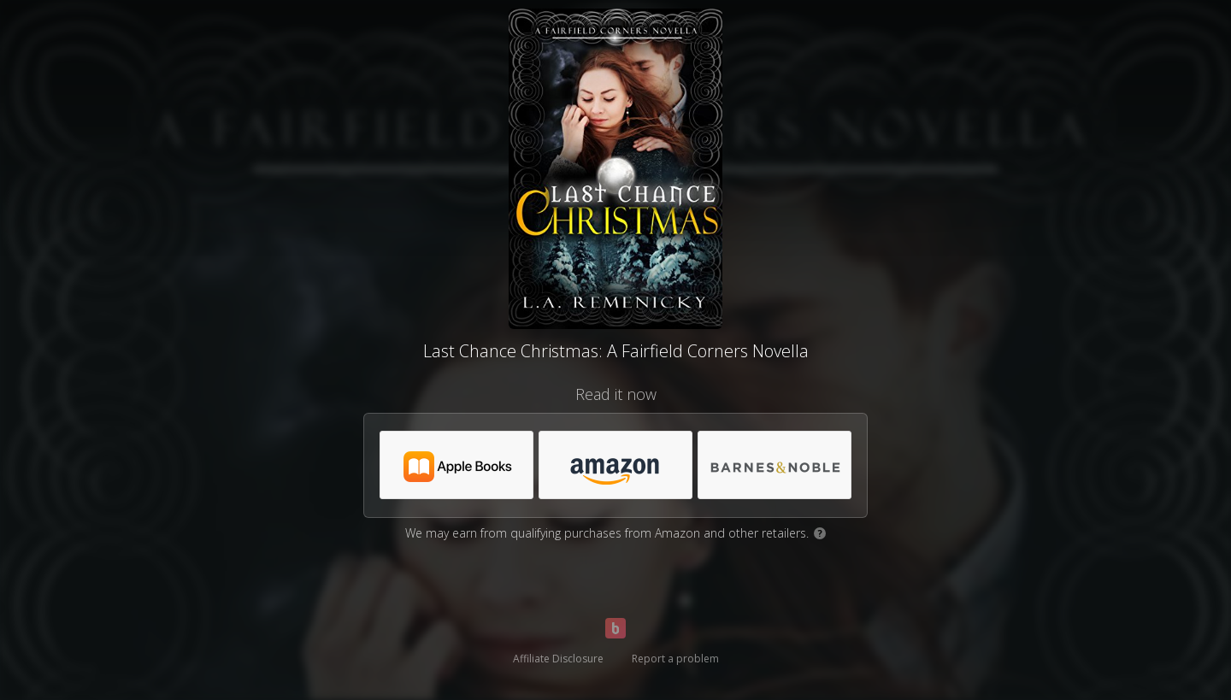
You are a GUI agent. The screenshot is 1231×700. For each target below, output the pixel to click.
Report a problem (675, 658)
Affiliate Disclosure (558, 658)
